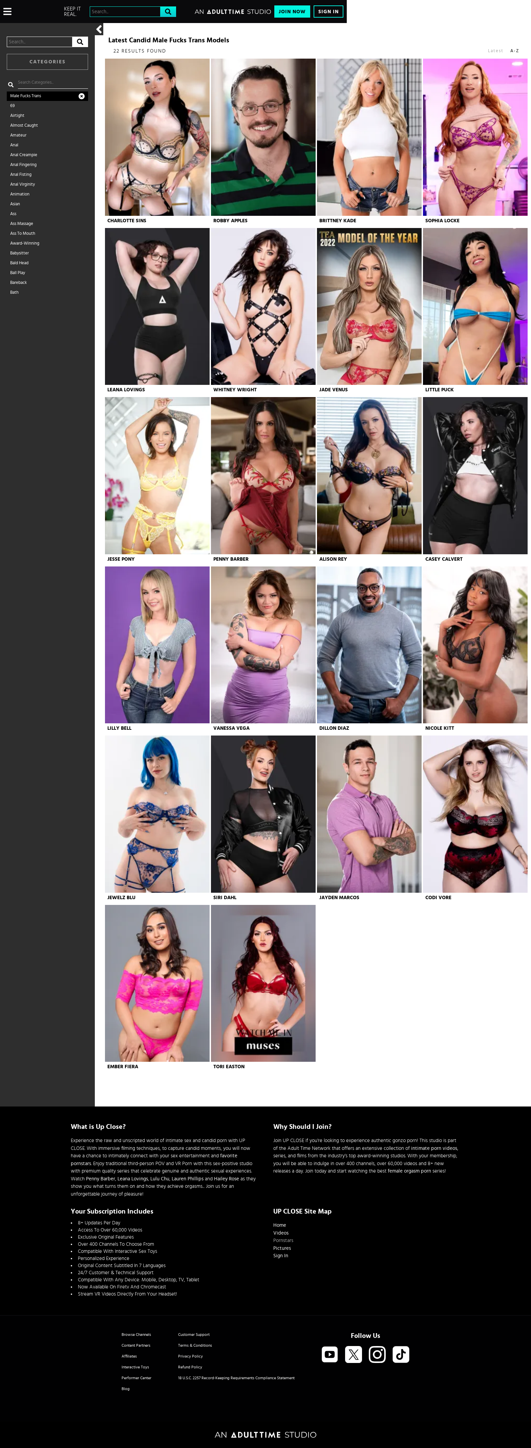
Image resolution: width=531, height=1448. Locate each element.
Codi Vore (438, 897)
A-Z (514, 51)
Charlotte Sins (126, 220)
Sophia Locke (442, 220)
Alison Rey (333, 559)
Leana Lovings (126, 389)
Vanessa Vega (231, 728)
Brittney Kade (337, 220)
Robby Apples (230, 220)
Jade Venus (333, 389)
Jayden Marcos (339, 897)
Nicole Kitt (439, 728)
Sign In (328, 11)
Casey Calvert (444, 559)
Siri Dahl (224, 897)
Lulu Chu (159, 1178)
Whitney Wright (235, 389)
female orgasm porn (409, 1171)
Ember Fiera (122, 1066)
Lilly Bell (119, 728)
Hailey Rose (226, 1178)
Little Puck (439, 389)
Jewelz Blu (121, 897)
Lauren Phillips (188, 1178)
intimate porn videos (434, 1148)
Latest (496, 51)
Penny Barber (231, 559)
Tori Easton (229, 1066)
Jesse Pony (121, 559)
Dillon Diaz (334, 728)
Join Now (292, 11)
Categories (47, 61)
